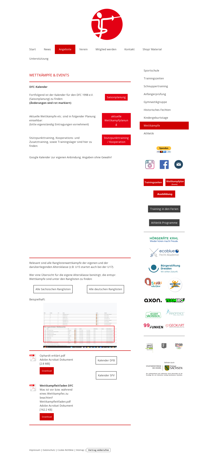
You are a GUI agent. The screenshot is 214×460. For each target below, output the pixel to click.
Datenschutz (49, 450)
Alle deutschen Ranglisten (105, 289)
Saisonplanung (116, 97)
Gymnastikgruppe (155, 102)
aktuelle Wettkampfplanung (116, 120)
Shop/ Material (152, 49)
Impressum (34, 450)
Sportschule (151, 70)
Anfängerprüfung (155, 94)
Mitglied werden (106, 49)
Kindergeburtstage (156, 117)
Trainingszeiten (154, 78)
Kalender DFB (106, 360)
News (47, 49)
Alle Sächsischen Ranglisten (53, 289)
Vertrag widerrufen (98, 450)
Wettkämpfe (152, 125)
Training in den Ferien (164, 209)
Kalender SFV (106, 375)
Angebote (65, 49)
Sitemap (80, 450)
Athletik (149, 133)
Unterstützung (38, 58)
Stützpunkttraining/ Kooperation (116, 140)
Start (32, 49)
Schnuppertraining (156, 86)
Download (47, 370)
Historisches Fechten (157, 110)
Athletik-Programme (164, 222)
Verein (83, 49)
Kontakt (129, 49)
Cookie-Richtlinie (66, 450)
